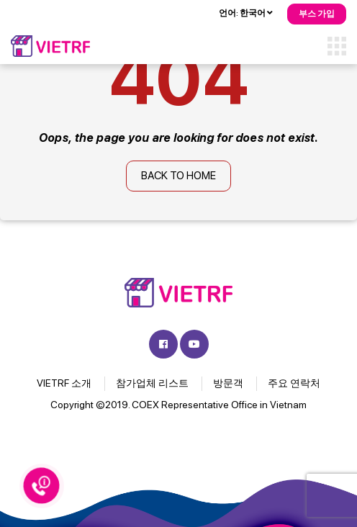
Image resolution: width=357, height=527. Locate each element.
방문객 (228, 383)
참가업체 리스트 (152, 383)
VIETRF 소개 (64, 383)
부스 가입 (317, 14)
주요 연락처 (294, 383)
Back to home (178, 175)
